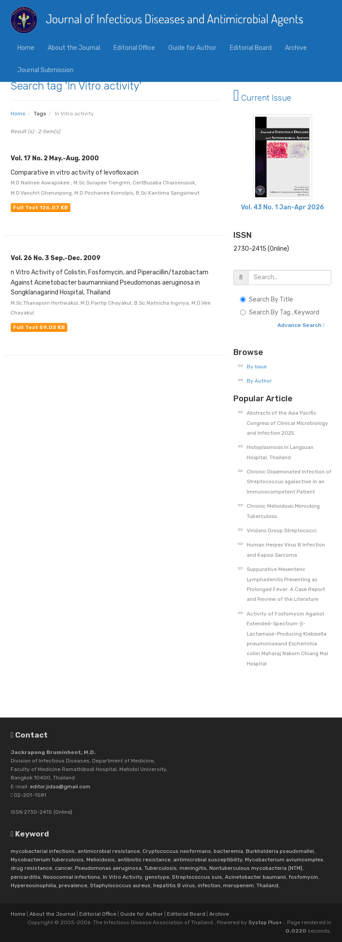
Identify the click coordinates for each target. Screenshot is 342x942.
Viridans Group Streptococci (282, 530)
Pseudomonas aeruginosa (108, 868)
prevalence (73, 885)
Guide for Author (192, 48)
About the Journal (74, 48)
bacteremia (228, 851)
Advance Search (301, 325)
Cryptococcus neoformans (176, 851)
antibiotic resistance (144, 859)
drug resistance (31, 868)
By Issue (257, 366)
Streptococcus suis (197, 877)
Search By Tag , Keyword (284, 312)
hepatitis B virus (174, 885)
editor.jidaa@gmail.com (60, 786)
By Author (259, 381)
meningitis (193, 868)
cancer (63, 868)
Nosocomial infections (71, 877)
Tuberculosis (160, 868)
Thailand (267, 885)
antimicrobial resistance (108, 851)
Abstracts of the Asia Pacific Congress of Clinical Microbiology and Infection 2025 (287, 423)
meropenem (238, 885)
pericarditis (26, 877)
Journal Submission (45, 70)
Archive (296, 48)
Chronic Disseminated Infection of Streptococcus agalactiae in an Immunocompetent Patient (289, 482)
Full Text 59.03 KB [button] (39, 327)
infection (209, 885)
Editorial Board (251, 48)
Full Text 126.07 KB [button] (40, 207)
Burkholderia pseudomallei (280, 851)
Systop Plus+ (265, 922)
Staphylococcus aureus (120, 885)
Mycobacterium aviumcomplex (284, 859)
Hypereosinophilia (33, 885)
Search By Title (271, 299)
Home (25, 48)
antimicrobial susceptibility (207, 859)
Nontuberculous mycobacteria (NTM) (255, 868)
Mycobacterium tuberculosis (47, 859)
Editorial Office (134, 48)
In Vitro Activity (122, 877)
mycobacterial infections (43, 851)
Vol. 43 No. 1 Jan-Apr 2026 (282, 207)
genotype (157, 877)
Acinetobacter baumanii (255, 877)
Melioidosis (100, 859)
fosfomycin (303, 877)
